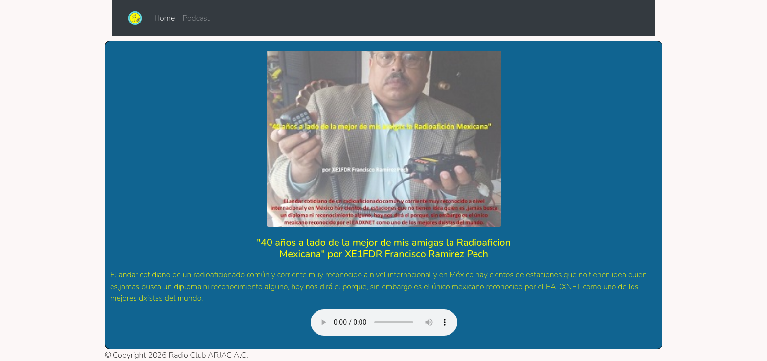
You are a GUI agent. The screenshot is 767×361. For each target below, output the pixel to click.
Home (166, 17)
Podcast (195, 18)
